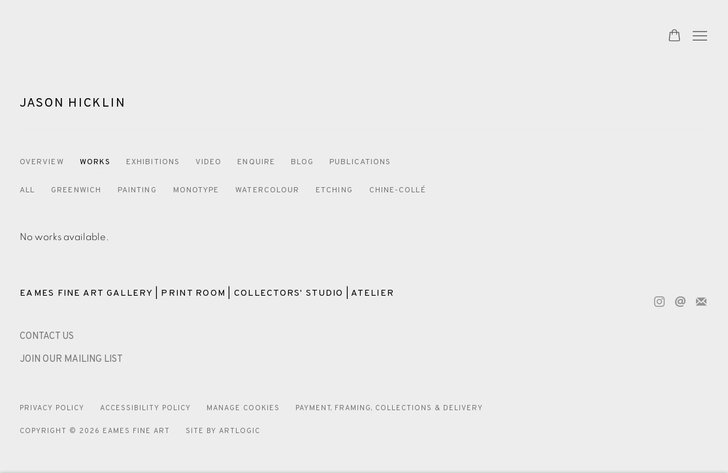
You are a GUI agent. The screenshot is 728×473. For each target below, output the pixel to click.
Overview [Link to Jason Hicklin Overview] (42, 162)
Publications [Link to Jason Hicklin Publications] (360, 162)
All (27, 190)
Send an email (680, 302)
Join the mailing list (701, 302)
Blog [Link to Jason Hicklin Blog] (302, 162)
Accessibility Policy (145, 408)
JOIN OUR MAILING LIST (71, 359)
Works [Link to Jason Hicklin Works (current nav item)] (95, 162)
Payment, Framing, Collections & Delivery (389, 408)
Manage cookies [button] (243, 408)
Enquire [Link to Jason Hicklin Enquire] (256, 162)
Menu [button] (698, 36)
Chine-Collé (397, 190)
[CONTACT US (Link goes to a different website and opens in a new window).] (47, 336)
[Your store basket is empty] (674, 36)
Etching (334, 190)
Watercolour (267, 190)
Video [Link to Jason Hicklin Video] (208, 162)
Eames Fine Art (111, 37)
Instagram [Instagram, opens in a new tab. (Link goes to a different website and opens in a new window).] (659, 302)
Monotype (196, 190)
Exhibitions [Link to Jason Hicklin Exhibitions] (153, 162)
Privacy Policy (52, 408)
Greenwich (76, 190)
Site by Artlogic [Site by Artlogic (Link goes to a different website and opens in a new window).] (223, 431)
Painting (137, 190)
